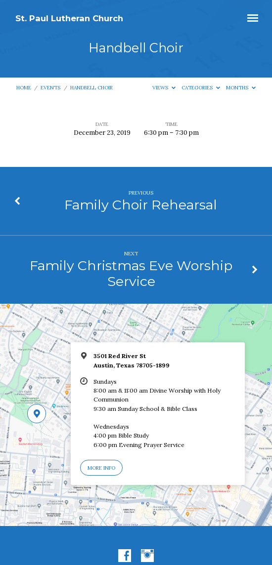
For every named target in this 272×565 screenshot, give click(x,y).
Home (23, 87)
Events (50, 87)
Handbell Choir (91, 87)
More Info (101, 468)
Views (164, 87)
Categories (200, 87)
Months (241, 87)
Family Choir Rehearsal (140, 205)
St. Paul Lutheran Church (69, 18)
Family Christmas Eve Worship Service (131, 273)
